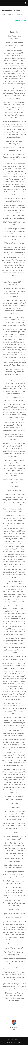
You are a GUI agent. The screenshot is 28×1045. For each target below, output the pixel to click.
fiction (11, 14)
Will (5, 14)
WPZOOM (18, 1042)
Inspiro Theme (10, 1042)
